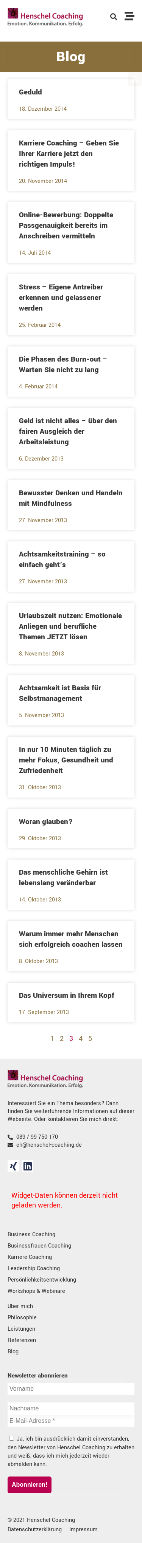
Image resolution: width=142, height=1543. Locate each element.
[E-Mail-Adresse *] (71, 1421)
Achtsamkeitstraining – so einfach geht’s (62, 559)
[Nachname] (71, 1408)
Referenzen (22, 1340)
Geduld (30, 92)
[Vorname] (71, 1389)
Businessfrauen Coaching (39, 1246)
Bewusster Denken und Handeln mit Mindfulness (71, 498)
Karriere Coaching (30, 1257)
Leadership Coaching (34, 1268)
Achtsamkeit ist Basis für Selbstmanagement (60, 693)
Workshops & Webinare (36, 1291)
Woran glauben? (46, 821)
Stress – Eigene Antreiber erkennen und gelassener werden (61, 298)
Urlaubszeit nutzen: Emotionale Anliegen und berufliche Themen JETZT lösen (70, 626)
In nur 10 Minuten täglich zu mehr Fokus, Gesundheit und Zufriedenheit (66, 760)
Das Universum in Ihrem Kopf (66, 995)
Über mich (20, 1306)
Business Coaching (31, 1234)
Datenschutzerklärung (35, 1530)
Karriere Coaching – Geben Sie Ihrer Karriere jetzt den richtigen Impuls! (69, 154)
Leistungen (21, 1329)
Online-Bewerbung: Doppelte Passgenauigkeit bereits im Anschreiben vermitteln (66, 225)
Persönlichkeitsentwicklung (42, 1280)
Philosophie (22, 1318)
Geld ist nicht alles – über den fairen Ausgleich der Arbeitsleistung (68, 431)
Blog (13, 1352)
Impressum (83, 1530)
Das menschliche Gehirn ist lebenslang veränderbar (63, 877)
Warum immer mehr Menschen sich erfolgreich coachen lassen (71, 939)
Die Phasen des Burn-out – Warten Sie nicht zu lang (63, 364)
